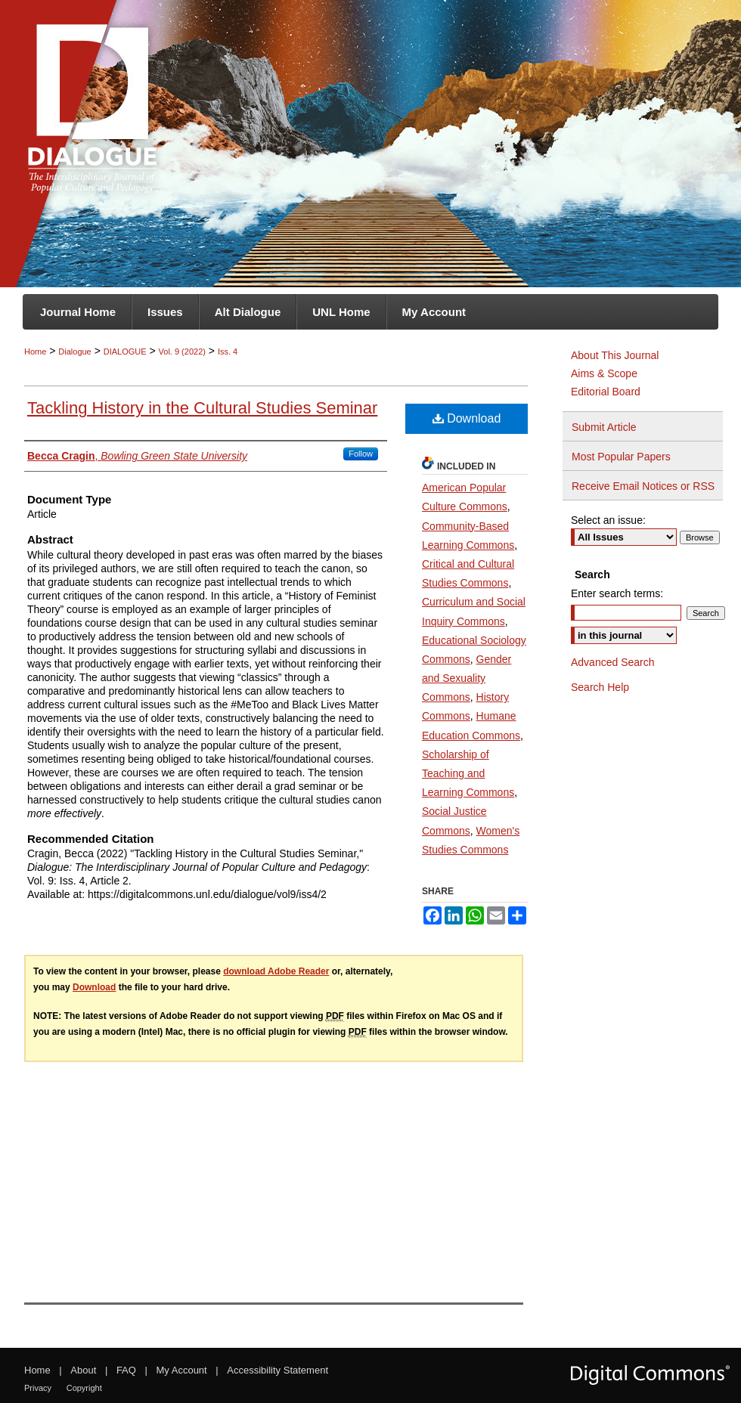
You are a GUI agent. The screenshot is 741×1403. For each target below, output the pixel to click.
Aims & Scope (604, 373)
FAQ (126, 1370)
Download (467, 418)
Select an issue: (608, 520)
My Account (182, 1370)
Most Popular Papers (621, 457)
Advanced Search (613, 662)
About (83, 1370)
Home (35, 351)
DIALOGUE (125, 351)
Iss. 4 (227, 351)
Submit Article (604, 427)
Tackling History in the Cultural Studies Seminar (202, 407)
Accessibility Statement (277, 1370)
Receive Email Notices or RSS (643, 486)
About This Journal (615, 355)
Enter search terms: (617, 593)
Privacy (37, 1387)
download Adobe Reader (276, 971)
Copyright (84, 1387)
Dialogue (74, 351)
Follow (361, 453)
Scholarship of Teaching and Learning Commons (468, 773)
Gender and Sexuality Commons (466, 678)
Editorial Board (605, 392)
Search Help (600, 687)
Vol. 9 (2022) (182, 351)
